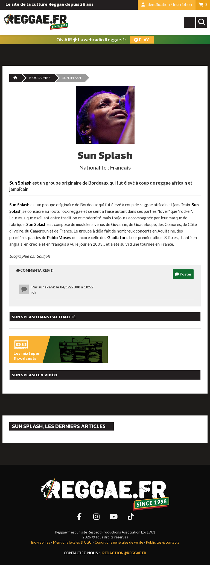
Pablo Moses (59, 237)
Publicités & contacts (162, 542)
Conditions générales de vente (119, 542)
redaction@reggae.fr (124, 553)
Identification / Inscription (166, 4)
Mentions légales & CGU (72, 542)
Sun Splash (20, 183)
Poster (183, 274)
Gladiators (117, 237)
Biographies (39, 78)
